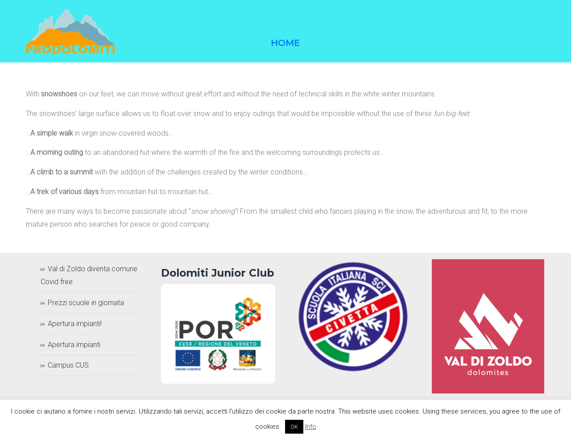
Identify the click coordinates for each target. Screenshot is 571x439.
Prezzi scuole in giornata (86, 302)
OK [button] (294, 426)
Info (310, 426)
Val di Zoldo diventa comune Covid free (89, 275)
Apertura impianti (74, 344)
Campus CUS (68, 365)
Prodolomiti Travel (70, 31)
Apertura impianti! (75, 323)
